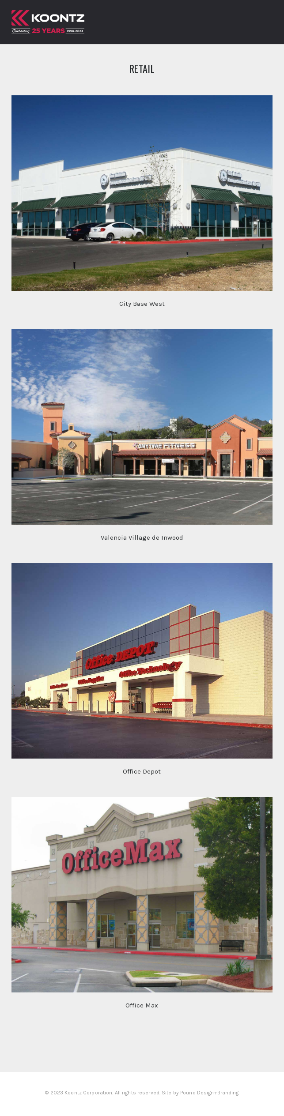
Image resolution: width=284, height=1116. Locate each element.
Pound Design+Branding (209, 1093)
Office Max (141, 1005)
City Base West (142, 304)
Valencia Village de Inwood (142, 537)
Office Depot (142, 771)
